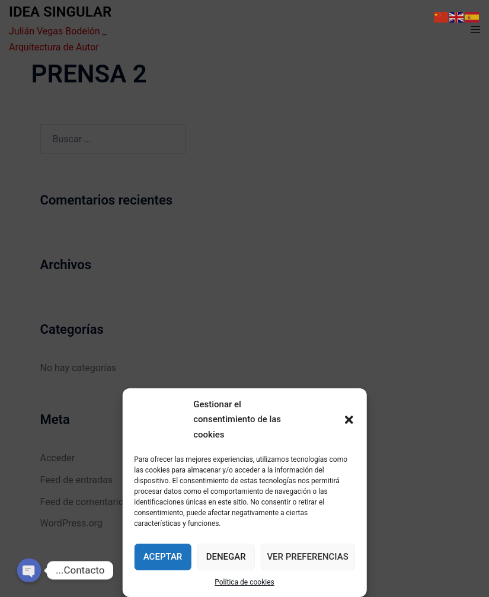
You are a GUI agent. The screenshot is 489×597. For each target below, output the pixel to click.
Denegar (226, 556)
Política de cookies (244, 582)
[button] (349, 420)
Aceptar (163, 556)
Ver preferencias (307, 556)
